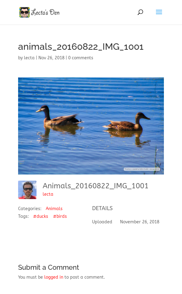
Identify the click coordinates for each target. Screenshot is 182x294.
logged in (53, 277)
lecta (29, 58)
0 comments (80, 58)
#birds (60, 216)
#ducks (40, 216)
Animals (54, 208)
